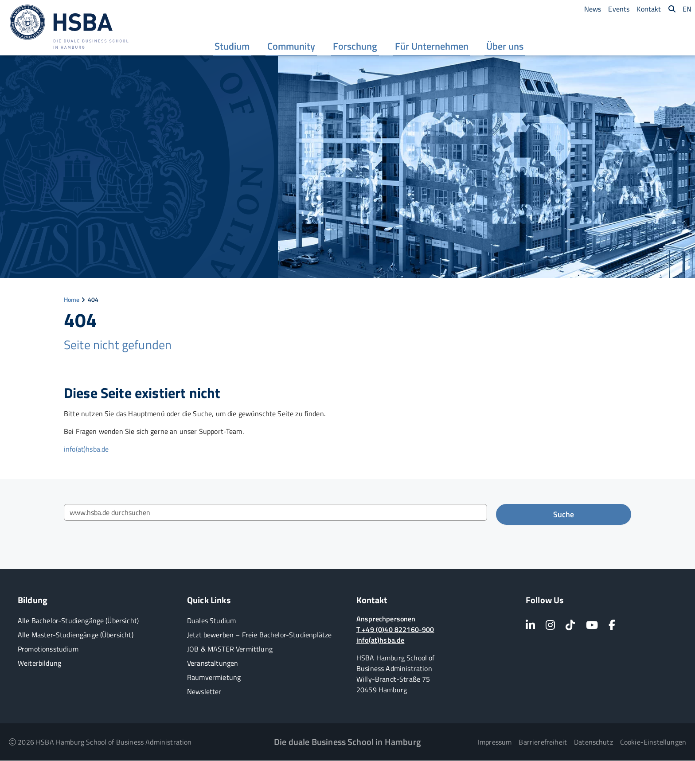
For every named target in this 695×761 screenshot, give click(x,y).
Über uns (505, 47)
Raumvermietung (214, 677)
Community (291, 47)
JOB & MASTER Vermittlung (230, 649)
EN (687, 9)
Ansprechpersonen (386, 619)
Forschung (355, 47)
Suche (563, 515)
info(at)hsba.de (86, 449)
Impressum (494, 742)
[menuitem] (232, 47)
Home (72, 299)
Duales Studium (211, 621)
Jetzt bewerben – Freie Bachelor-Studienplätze (259, 635)
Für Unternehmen (432, 47)
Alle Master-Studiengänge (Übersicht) (75, 635)
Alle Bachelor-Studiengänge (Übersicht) (78, 621)
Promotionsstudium (48, 649)
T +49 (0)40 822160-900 (395, 629)
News (592, 9)
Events (618, 9)
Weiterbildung (39, 663)
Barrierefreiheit (543, 742)
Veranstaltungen (212, 663)
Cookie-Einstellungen (653, 742)
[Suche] (672, 9)
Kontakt (648, 9)
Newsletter (204, 692)
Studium (232, 47)
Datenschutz (593, 742)
